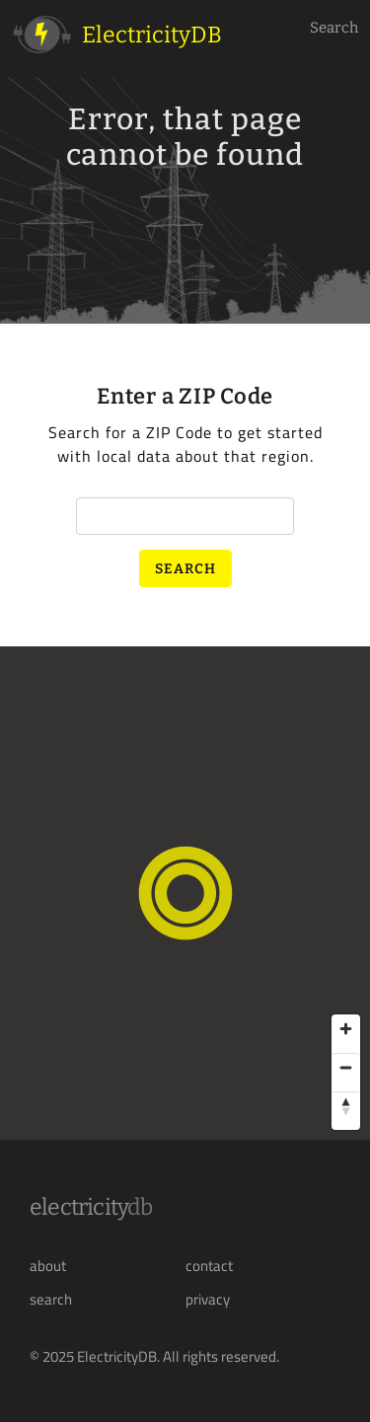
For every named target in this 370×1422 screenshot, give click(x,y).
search (51, 1299)
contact (209, 1266)
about (48, 1266)
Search (334, 28)
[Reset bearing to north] (346, 1105)
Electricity (91, 1207)
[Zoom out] (346, 1067)
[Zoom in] (346, 1028)
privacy (207, 1299)
